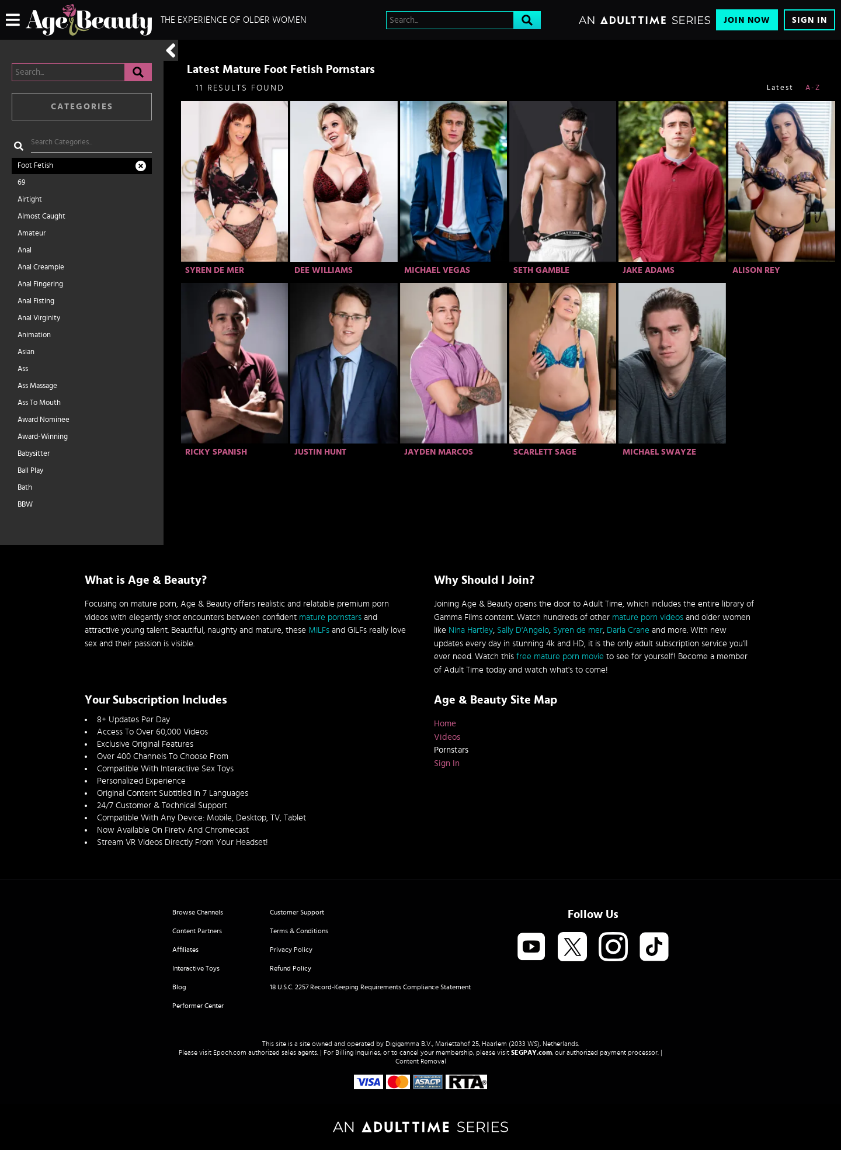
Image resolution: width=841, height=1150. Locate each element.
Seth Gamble (541, 270)
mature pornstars (330, 617)
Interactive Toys (196, 968)
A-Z (813, 88)
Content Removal (420, 1061)
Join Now (747, 20)
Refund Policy (290, 968)
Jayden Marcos (438, 452)
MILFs (318, 630)
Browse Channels (197, 912)
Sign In (809, 20)
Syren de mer (578, 630)
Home (445, 723)
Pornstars (451, 750)
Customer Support (297, 912)
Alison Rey (756, 270)
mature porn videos (647, 617)
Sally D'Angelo (523, 630)
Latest (780, 88)
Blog (179, 986)
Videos (447, 737)
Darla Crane (628, 630)
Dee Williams (323, 270)
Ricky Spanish (216, 452)
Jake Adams (649, 270)
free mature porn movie (560, 656)
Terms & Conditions (299, 930)
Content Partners (197, 930)
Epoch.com (229, 1052)
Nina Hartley (471, 630)
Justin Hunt (320, 452)
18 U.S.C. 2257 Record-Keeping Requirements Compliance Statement (370, 986)
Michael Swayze (659, 452)
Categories (82, 106)
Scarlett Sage (544, 452)
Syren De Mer (214, 270)
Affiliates (185, 949)
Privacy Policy (291, 949)
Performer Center (198, 1005)
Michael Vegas (437, 270)
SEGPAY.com (531, 1052)
